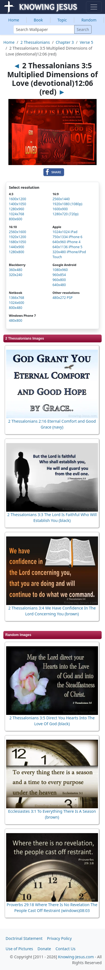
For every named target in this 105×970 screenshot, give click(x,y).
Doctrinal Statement (24, 938)
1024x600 (16, 302)
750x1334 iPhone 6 (67, 236)
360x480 (15, 269)
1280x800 (16, 252)
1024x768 (16, 214)
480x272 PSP (62, 297)
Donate (44, 948)
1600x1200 (17, 199)
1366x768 (16, 297)
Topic (62, 20)
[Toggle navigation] (94, 7)
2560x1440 (60, 199)
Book (38, 20)
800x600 (15, 219)
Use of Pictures (19, 948)
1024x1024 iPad (64, 231)
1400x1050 (17, 204)
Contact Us (65, 948)
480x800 (15, 320)
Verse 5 (86, 42)
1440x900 (16, 247)
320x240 (15, 274)
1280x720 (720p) (65, 214)
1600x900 (59, 209)
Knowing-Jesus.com (76, 956)
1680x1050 (17, 242)
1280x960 (16, 209)
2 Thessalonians (35, 42)
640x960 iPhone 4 (66, 242)
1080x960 (59, 269)
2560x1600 (17, 231)
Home (13, 20)
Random (89, 20)
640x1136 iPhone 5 (67, 247)
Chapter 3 (65, 42)
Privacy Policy (59, 938)
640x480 (59, 284)
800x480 (15, 307)
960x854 (59, 274)
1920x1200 (17, 236)
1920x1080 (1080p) (67, 204)
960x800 (59, 279)
